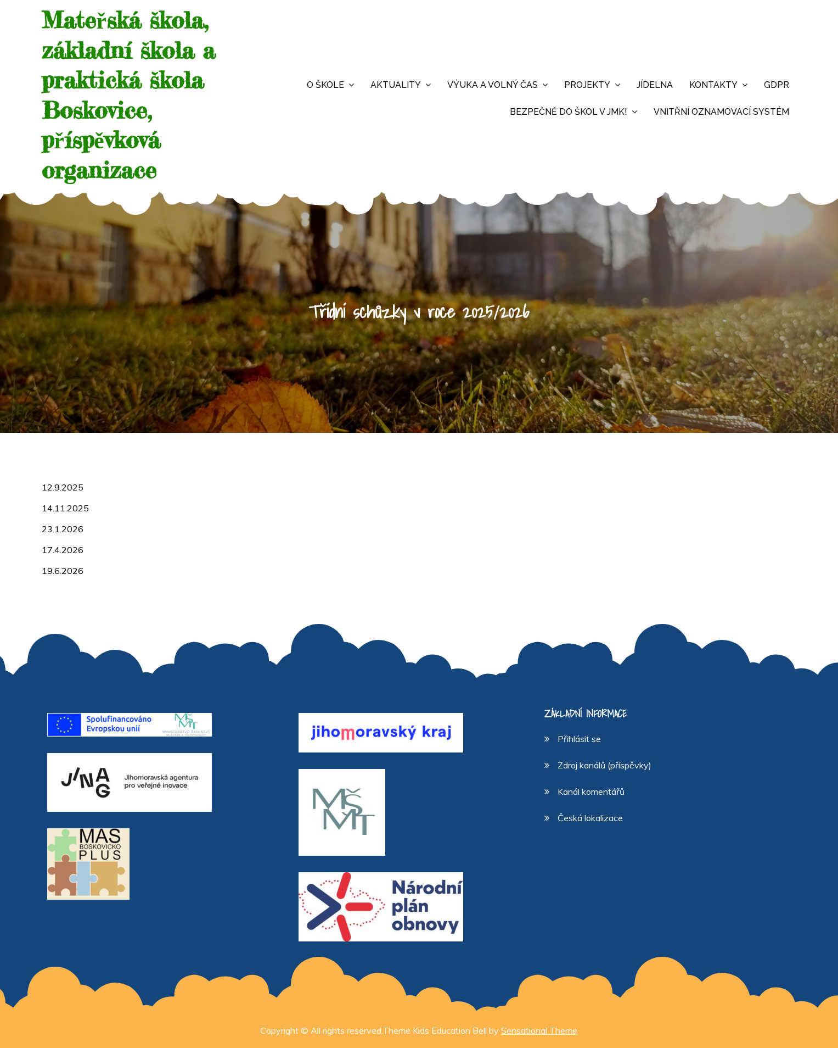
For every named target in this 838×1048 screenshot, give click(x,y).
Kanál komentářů (591, 791)
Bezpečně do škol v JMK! (568, 112)
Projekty (587, 85)
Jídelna (655, 85)
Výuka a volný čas (492, 85)
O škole (325, 85)
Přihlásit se (579, 738)
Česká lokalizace (590, 817)
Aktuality (395, 85)
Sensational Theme (539, 1030)
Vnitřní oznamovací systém (721, 112)
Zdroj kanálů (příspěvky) (604, 765)
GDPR (776, 85)
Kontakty (713, 85)
